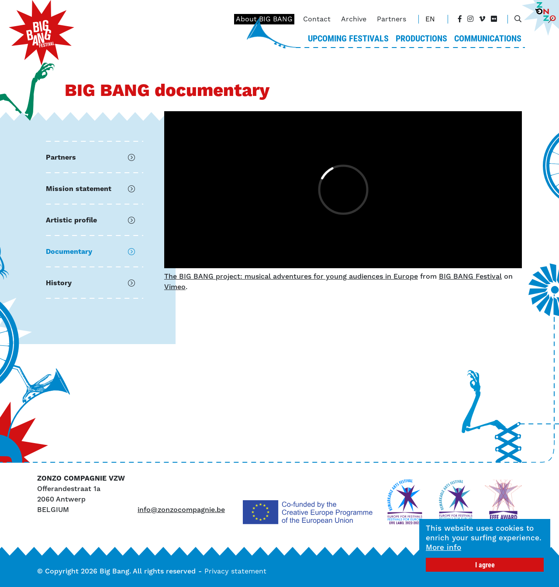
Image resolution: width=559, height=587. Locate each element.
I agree (485, 564)
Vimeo (175, 287)
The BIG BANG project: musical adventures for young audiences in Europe (291, 276)
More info (443, 547)
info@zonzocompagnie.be (181, 509)
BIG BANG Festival (470, 276)
